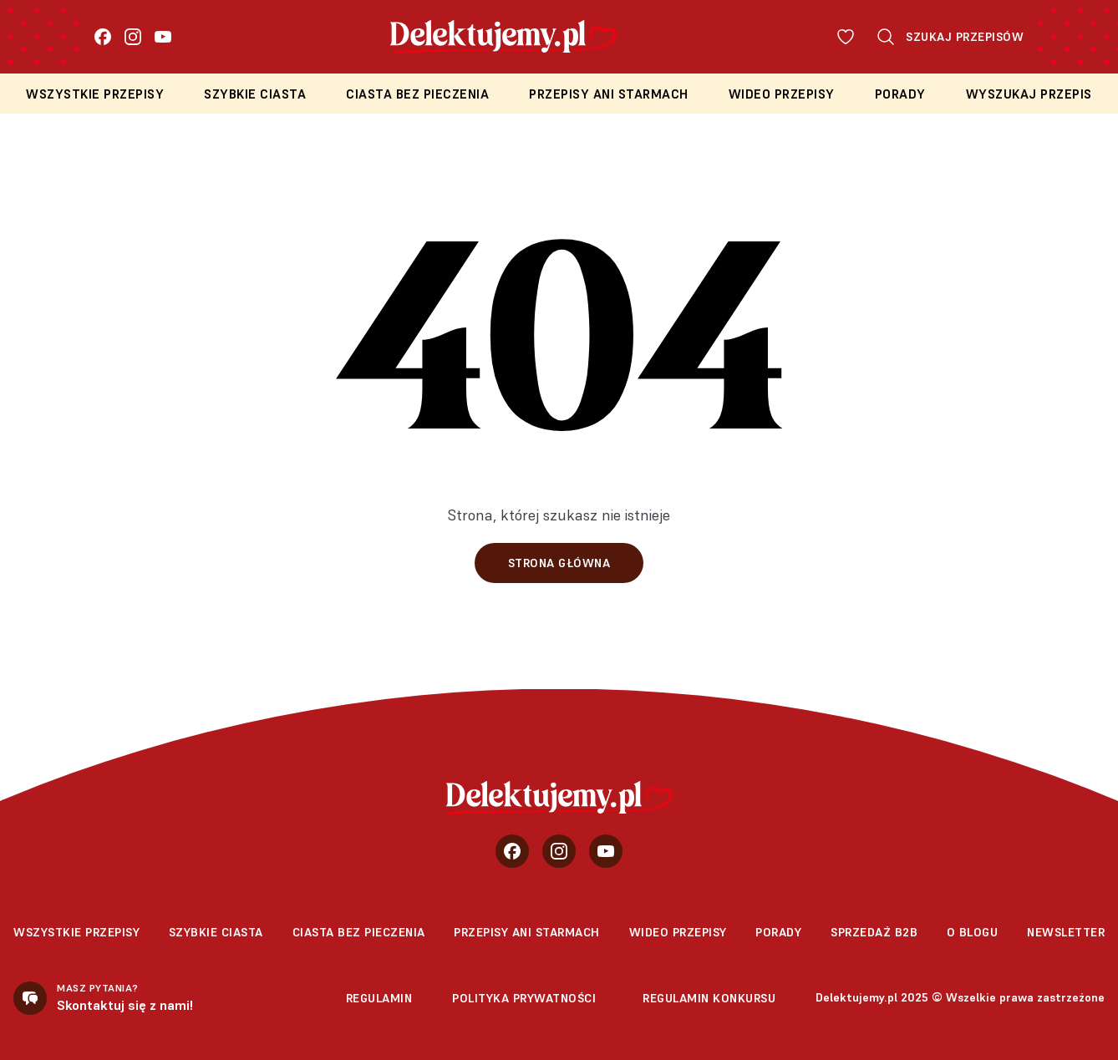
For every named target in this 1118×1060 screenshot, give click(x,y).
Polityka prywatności (524, 998)
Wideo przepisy (782, 94)
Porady (900, 94)
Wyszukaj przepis (1029, 94)
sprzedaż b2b (874, 932)
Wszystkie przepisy (95, 94)
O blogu (973, 932)
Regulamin (379, 998)
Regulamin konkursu (709, 998)
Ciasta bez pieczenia (417, 94)
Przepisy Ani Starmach (609, 94)
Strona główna (559, 563)
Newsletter (1066, 932)
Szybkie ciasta (255, 94)
